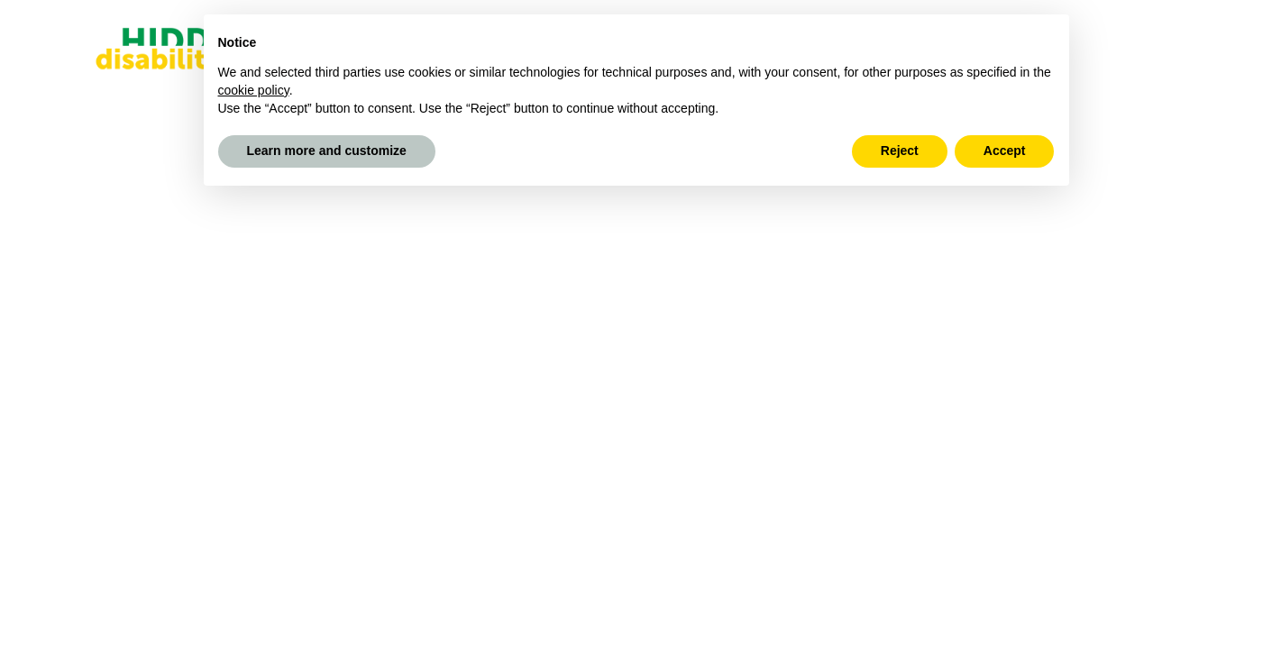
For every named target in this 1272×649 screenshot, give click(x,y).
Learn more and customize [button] (327, 150)
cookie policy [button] (253, 90)
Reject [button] (900, 150)
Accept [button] (1005, 150)
